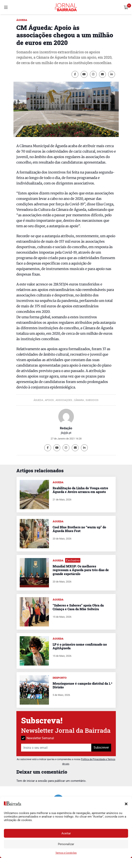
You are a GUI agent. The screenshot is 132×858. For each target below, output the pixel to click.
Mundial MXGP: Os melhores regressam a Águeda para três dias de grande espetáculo (81, 570)
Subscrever (101, 747)
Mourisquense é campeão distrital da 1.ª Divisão (82, 685)
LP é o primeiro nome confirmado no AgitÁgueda (80, 646)
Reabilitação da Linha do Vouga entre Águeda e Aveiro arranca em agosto (80, 490)
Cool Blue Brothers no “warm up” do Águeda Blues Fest (79, 529)
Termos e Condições (66, 853)
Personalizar (66, 844)
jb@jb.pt (66, 433)
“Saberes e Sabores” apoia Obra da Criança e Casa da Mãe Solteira (78, 607)
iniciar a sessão (37, 781)
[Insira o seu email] (56, 748)
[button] (126, 803)
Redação (66, 428)
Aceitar (66, 833)
